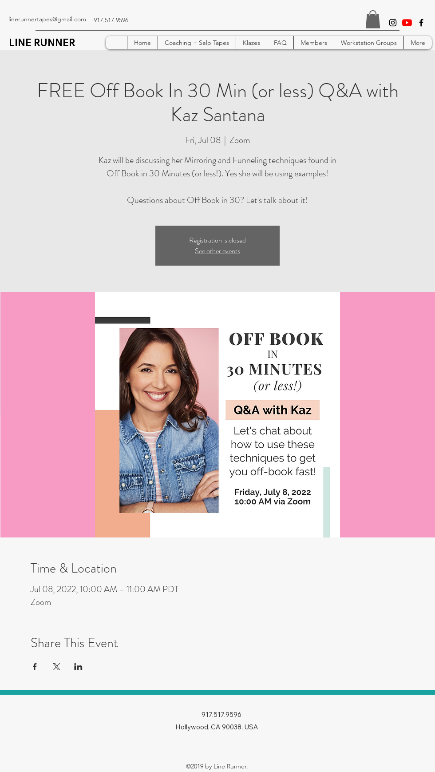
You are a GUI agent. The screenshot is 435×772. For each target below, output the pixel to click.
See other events (217, 251)
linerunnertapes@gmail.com (47, 19)
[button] (372, 19)
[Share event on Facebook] (35, 666)
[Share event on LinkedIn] (78, 666)
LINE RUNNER (42, 42)
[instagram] (393, 23)
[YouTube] (407, 23)
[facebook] (421, 23)
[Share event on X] (56, 666)
